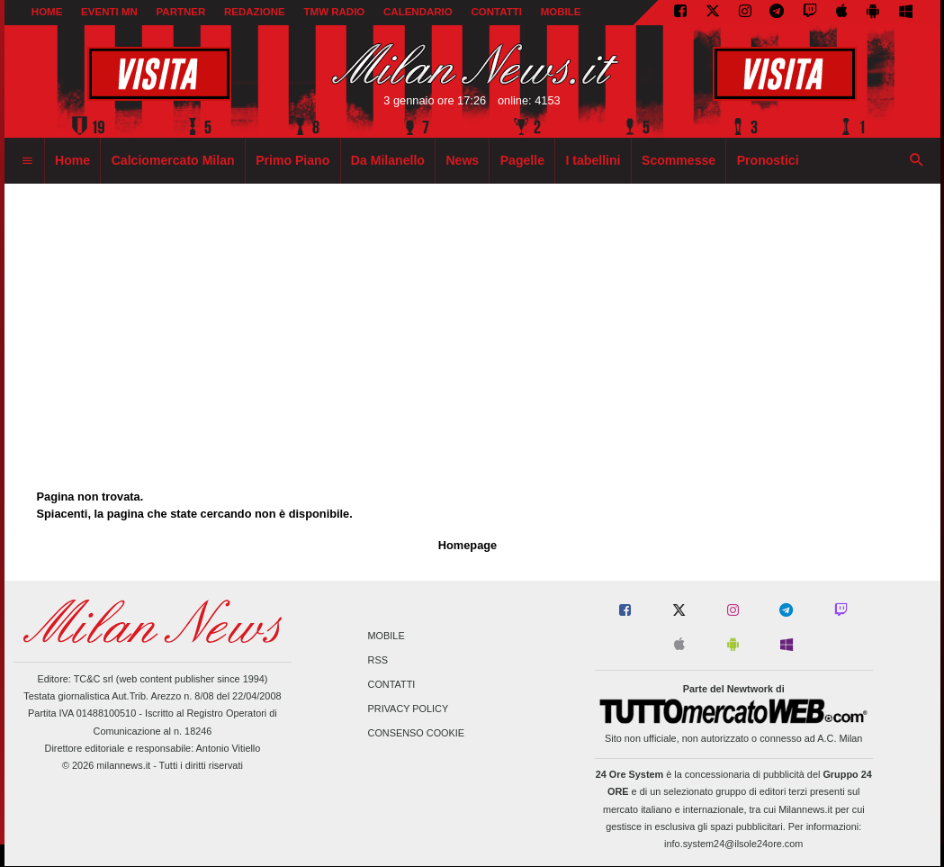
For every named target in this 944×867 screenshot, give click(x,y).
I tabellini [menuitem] (593, 160)
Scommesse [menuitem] (678, 160)
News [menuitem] (462, 160)
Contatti (392, 684)
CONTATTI (496, 11)
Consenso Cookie (416, 733)
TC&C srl (93, 678)
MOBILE (561, 11)
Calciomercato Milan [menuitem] (173, 160)
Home (47, 11)
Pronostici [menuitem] (768, 160)
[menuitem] (26, 161)
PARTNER (180, 11)
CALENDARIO (418, 11)
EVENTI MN (109, 11)
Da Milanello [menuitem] (388, 160)
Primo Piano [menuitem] (292, 160)
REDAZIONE (254, 11)
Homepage (467, 545)
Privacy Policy (408, 709)
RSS (378, 660)
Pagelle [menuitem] (522, 160)
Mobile (386, 635)
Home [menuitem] (72, 160)
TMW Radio (334, 11)
